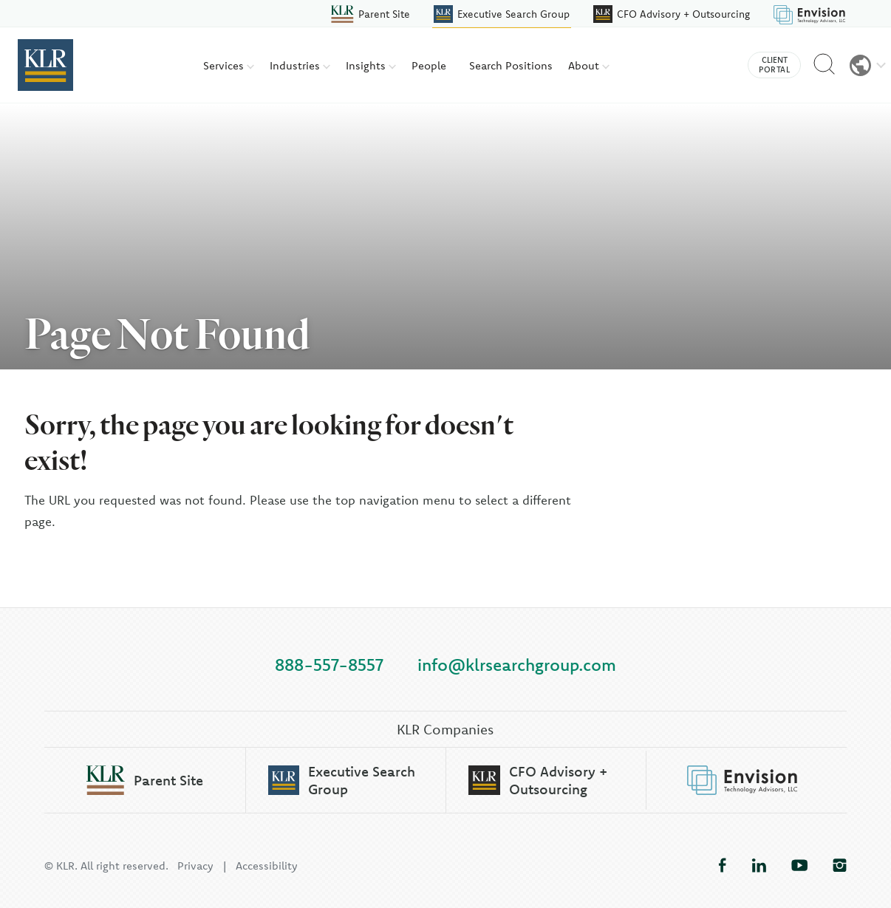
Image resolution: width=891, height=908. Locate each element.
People (429, 65)
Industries (300, 65)
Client (774, 65)
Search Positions (511, 65)
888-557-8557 (329, 664)
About (589, 65)
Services (228, 65)
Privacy (195, 865)
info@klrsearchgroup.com (516, 664)
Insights (371, 65)
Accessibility (267, 865)
